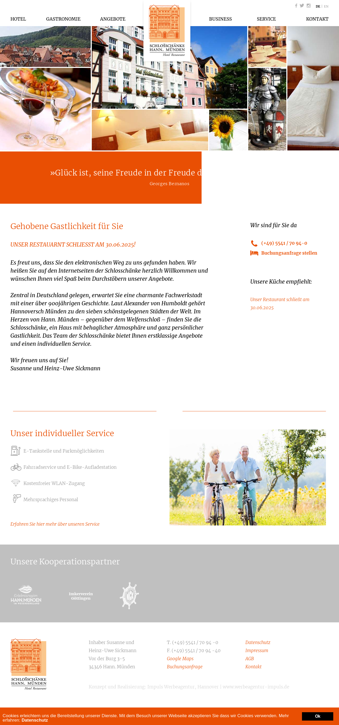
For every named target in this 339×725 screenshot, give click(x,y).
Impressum (256, 650)
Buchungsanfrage (185, 667)
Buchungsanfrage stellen (289, 253)
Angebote (112, 19)
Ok (317, 716)
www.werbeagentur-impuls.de (256, 687)
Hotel (18, 19)
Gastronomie (63, 19)
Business (220, 19)
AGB (249, 659)
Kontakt (317, 19)
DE (318, 6)
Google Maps (180, 659)
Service (266, 19)
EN (326, 6)
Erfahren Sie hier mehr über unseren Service (55, 524)
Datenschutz (257, 642)
